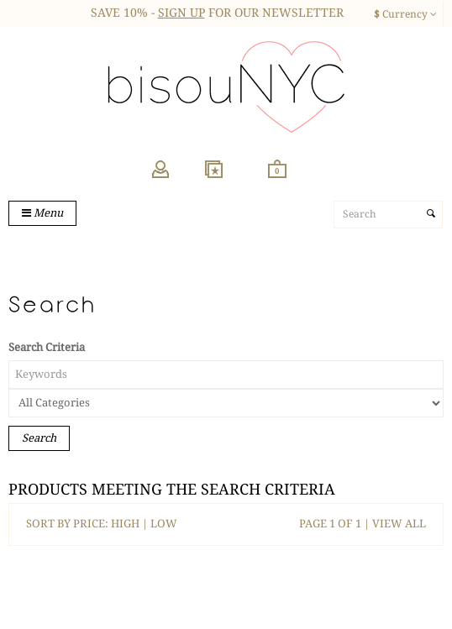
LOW (163, 523)
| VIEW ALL (393, 523)
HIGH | (130, 523)
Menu (42, 213)
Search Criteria (46, 347)
